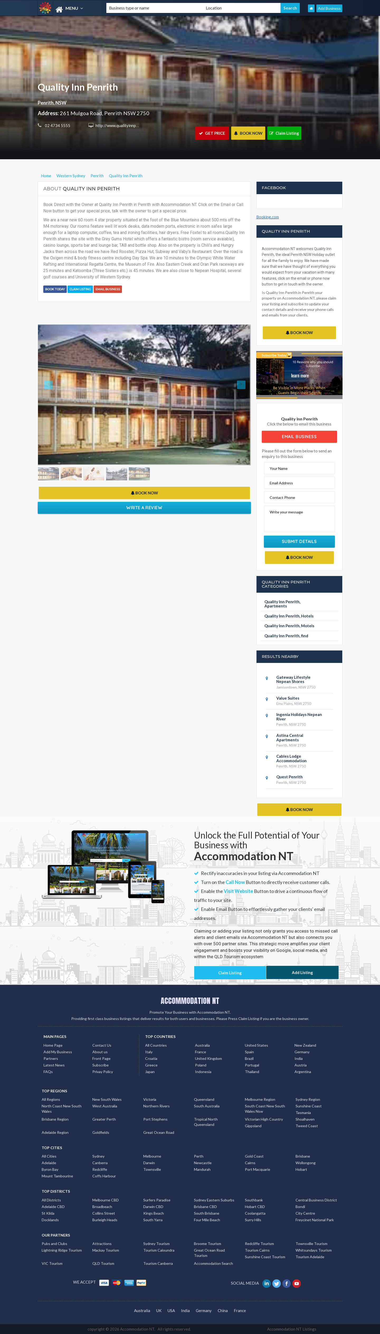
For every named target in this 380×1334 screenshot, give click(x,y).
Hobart (301, 1169)
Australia (202, 1045)
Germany (302, 1052)
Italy (149, 1052)
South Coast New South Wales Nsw (265, 1108)
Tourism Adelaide (310, 1257)
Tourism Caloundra (158, 1250)
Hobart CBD (255, 1206)
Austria (300, 1065)
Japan (150, 1071)
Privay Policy (102, 1071)
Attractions (102, 1243)
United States (256, 1045)
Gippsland (253, 1126)
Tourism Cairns (257, 1250)
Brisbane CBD (205, 1206)
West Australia (104, 1106)
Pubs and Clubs (54, 1243)
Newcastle (203, 1162)
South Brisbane (206, 1213)
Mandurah (202, 1169)
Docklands (50, 1220)
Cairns (250, 1162)
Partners (51, 1058)
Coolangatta (255, 1213)
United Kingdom (208, 1058)
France (200, 1052)
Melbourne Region (260, 1099)
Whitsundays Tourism (314, 1250)
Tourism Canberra (158, 1263)
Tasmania (303, 1112)
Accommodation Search (213, 1263)
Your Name (279, 468)
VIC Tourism (52, 1263)
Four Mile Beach (207, 1220)
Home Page (53, 1045)
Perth (198, 1156)
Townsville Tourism (311, 1243)
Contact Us (101, 1045)
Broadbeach (102, 1206)
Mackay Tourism (105, 1250)
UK (159, 1310)
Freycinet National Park (315, 1220)
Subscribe (100, 1065)
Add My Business (58, 1052)
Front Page (101, 1058)
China (223, 1310)
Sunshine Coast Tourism (265, 1257)
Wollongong (306, 1162)
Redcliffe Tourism (259, 1243)
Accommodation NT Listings (291, 1329)
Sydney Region (308, 1099)
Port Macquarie (257, 1169)
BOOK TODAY (55, 289)
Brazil (249, 1058)
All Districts (51, 1200)
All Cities (49, 1156)
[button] (54, 395)
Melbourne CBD (105, 1200)
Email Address (281, 483)
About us (100, 1052)
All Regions (51, 1099)
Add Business (329, 8)
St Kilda (48, 1213)
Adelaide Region (55, 1132)
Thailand (252, 1071)
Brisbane (303, 1156)
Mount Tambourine (57, 1176)
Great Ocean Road (158, 1132)
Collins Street (103, 1213)
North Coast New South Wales (62, 1108)
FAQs (48, 1071)
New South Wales (107, 1099)
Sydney (98, 1156)
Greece (151, 1065)
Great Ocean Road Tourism (209, 1253)
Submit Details (299, 541)
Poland (200, 1065)
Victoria (149, 1099)
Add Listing (302, 972)
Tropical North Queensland (206, 1122)
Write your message (286, 512)
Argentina (302, 1071)
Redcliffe (99, 1169)
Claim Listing (284, 133)
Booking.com (267, 216)
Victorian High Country (264, 1119)
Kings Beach (153, 1213)
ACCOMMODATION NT (190, 1000)
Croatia (151, 1058)
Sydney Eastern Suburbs (214, 1200)
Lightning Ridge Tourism (62, 1250)
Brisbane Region (55, 1119)
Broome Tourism (207, 1243)
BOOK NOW (248, 133)
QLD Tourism (103, 1263)
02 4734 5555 (57, 125)
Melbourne (152, 1156)
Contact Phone (282, 497)
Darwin (149, 1162)
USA (171, 1310)
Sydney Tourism (156, 1243)
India (298, 1058)
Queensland (204, 1099)
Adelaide (49, 1162)
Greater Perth (104, 1119)
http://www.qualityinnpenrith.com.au (127, 125)
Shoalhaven (305, 1119)
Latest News (54, 1065)
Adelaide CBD (53, 1206)
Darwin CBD (153, 1206)
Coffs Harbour (104, 1176)
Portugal (252, 1065)
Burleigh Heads (104, 1220)
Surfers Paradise (156, 1200)
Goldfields (100, 1132)
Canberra (100, 1162)
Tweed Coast (307, 1126)
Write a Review (144, 507)
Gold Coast (254, 1156)
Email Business (108, 289)
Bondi (300, 1206)
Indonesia (203, 1071)
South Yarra (153, 1220)
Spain (249, 1052)
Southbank (254, 1200)
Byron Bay (50, 1169)
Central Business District (316, 1200)
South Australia (207, 1106)
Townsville (152, 1169)
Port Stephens (155, 1119)
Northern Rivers (156, 1106)
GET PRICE (212, 133)
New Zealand (305, 1045)
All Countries (156, 1045)
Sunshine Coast (309, 1106)
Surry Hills (253, 1220)
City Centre (305, 1213)
